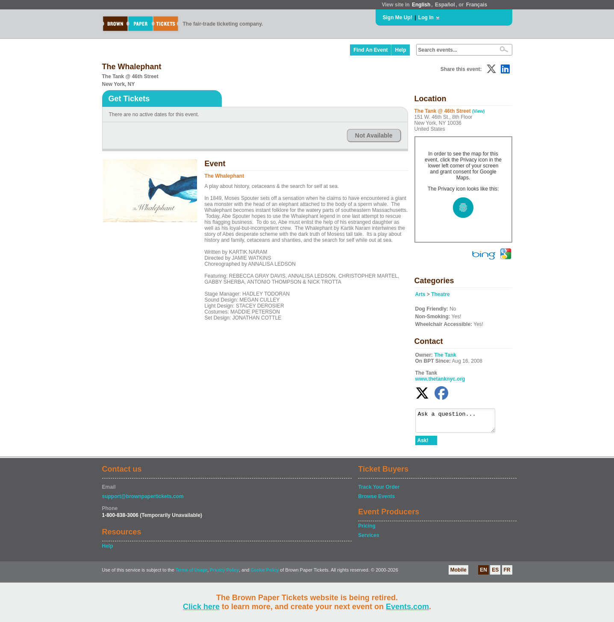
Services (368, 539)
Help (400, 50)
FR (507, 574)
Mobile (458, 574)
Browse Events (376, 500)
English (421, 5)
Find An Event (370, 50)
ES (495, 574)
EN (483, 574)
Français (476, 5)
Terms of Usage (191, 574)
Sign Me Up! (397, 18)
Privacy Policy (224, 574)
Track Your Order (379, 491)
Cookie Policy (265, 574)
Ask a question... (459, 422)
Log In (426, 18)
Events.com (407, 606)
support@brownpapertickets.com (143, 500)
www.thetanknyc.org (440, 379)
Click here (201, 606)
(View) (478, 111)
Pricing (367, 530)
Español (445, 5)
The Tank (445, 355)
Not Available (374, 135)
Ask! (423, 444)
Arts (420, 294)
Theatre (440, 294)
